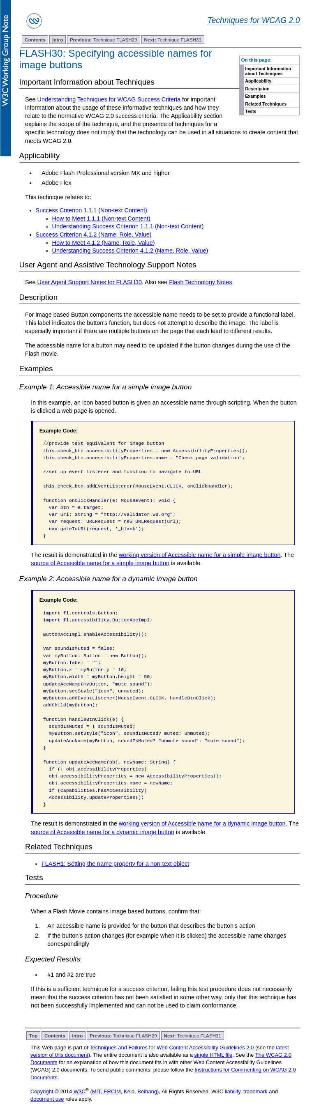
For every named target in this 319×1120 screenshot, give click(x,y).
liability (232, 1091)
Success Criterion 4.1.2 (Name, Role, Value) (94, 234)
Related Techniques (266, 103)
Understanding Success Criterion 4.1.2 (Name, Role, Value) (130, 250)
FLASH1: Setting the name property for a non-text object (115, 863)
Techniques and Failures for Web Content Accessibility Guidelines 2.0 (172, 1047)
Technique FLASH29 (103, 39)
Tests (250, 111)
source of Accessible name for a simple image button (100, 563)
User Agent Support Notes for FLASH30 (89, 282)
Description (257, 88)
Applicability (258, 80)
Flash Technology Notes (200, 282)
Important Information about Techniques (268, 71)
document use (47, 1099)
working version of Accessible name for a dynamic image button (202, 823)
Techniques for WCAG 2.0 (253, 20)
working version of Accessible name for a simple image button (200, 555)
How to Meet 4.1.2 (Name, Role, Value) (103, 242)
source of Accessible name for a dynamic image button (102, 832)
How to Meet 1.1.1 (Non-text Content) (101, 218)
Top (33, 1035)
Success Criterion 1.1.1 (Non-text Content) (91, 210)
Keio (129, 1091)
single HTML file (213, 1055)
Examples (255, 96)
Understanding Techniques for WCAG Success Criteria (108, 99)
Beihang (147, 1091)
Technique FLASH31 (172, 39)
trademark (255, 1091)
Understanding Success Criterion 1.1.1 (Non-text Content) (128, 226)
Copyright (41, 1091)
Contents (35, 39)
